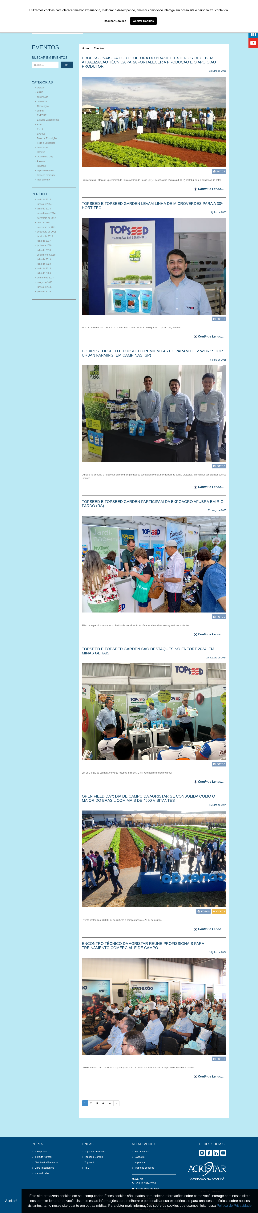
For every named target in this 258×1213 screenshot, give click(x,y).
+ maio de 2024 (43, 268)
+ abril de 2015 (42, 222)
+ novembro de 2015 (45, 227)
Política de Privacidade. (234, 1205)
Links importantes (44, 1167)
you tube (223, 1153)
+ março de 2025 (43, 282)
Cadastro (140, 1156)
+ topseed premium (45, 175)
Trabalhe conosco (144, 1167)
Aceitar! (11, 1201)
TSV (87, 1167)
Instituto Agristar (43, 1156)
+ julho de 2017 (43, 241)
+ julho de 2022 (43, 264)
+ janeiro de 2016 (44, 236)
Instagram (202, 1153)
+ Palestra (40, 161)
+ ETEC (39, 124)
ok (66, 64)
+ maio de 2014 (43, 199)
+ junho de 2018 (43, 245)
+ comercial (41, 101)
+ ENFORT (40, 115)
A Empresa (40, 1151)
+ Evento (39, 129)
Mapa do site (41, 1173)
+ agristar (40, 87)
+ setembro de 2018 (45, 254)
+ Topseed (40, 166)
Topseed (89, 1162)
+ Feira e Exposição (45, 143)
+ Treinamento (42, 179)
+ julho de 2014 (43, 208)
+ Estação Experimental (47, 120)
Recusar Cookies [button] (115, 20)
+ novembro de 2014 (45, 218)
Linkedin (216, 1153)
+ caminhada (41, 97)
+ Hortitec (40, 152)
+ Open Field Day (44, 156)
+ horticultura (41, 147)
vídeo (219, 911)
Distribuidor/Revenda (46, 1162)
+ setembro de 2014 (45, 213)
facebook (209, 1153)
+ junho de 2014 (43, 204)
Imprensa (140, 1162)
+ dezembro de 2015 (45, 231)
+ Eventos (40, 133)
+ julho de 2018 (43, 250)
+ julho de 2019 (43, 259)
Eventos (99, 48)
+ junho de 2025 (43, 287)
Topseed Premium (95, 1151)
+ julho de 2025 (43, 291)
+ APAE (39, 92)
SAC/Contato (142, 1151)
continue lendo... (211, 189)
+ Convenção (42, 106)
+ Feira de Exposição (46, 138)
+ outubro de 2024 (44, 277)
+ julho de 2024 (43, 273)
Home (86, 48)
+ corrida (39, 110)
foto (219, 171)
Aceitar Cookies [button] (143, 20)
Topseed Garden (94, 1156)
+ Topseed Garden (44, 170)
